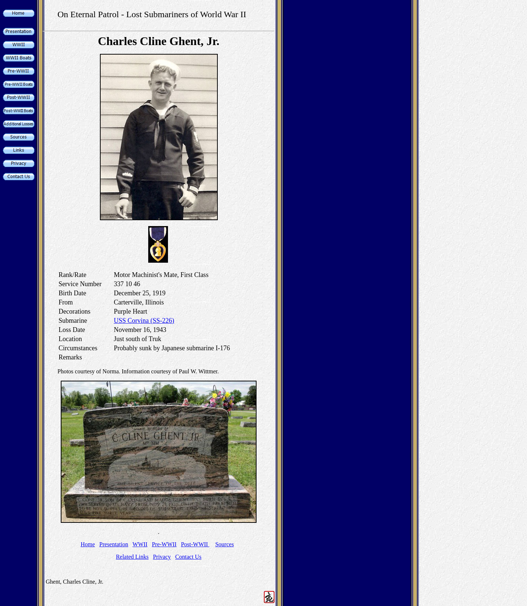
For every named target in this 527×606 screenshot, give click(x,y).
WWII (139, 544)
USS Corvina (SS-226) (144, 320)
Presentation (113, 544)
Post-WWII (195, 544)
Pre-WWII (164, 544)
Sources (224, 544)
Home (88, 544)
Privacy (162, 557)
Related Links (132, 557)
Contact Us (188, 557)
